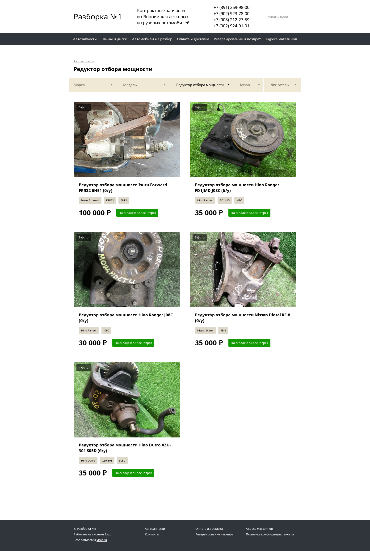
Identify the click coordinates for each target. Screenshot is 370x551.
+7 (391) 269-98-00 (231, 7)
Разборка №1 (95, 16)
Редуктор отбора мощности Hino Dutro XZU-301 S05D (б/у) (125, 447)
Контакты (152, 534)
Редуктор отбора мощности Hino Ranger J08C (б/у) (126, 317)
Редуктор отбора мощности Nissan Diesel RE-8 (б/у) (242, 317)
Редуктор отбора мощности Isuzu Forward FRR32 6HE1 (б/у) (123, 187)
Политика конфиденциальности (270, 534)
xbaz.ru (102, 540)
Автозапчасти (84, 61)
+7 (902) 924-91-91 (231, 26)
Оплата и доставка (209, 528)
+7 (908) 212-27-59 (231, 19)
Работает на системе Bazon (93, 534)
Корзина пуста (278, 16)
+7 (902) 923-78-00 (231, 13)
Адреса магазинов (259, 528)
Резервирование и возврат (215, 534)
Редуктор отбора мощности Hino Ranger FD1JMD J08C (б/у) (237, 187)
